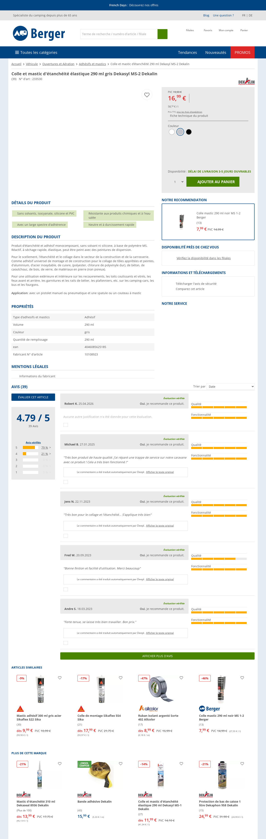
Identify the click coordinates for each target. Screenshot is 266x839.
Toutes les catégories (38, 52)
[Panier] (244, 33)
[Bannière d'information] (133, 5)
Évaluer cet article (33, 397)
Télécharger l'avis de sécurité (196, 283)
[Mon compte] (226, 33)
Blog (206, 15)
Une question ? (223, 15)
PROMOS (242, 52)
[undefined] (222, 221)
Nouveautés (215, 52)
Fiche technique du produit (189, 116)
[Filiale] (190, 33)
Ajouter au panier (213, 181)
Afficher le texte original (160, 472)
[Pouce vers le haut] (65, 425)
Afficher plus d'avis (157, 656)
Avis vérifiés (33, 442)
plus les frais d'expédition (189, 111)
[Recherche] (119, 34)
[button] (208, 222)
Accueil (16, 64)
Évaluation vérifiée (173, 398)
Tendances (187, 52)
